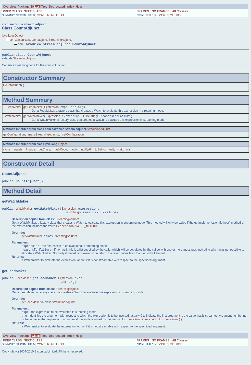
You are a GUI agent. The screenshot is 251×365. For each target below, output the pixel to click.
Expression (51, 108)
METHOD (57, 15)
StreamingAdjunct (24, 59)
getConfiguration (14, 137)
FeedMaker (13, 108)
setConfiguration (73, 137)
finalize (30, 152)
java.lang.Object (12, 35)
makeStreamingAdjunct (43, 137)
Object (62, 147)
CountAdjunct (12, 86)
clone (6, 152)
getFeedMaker (32, 108)
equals (18, 152)
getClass (44, 152)
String (93, 118)
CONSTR (43, 15)
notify (74, 152)
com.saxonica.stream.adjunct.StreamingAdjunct (41, 39)
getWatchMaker (33, 118)
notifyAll (86, 152)
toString (100, 152)
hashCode (60, 152)
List (85, 118)
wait (111, 152)
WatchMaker (13, 118)
